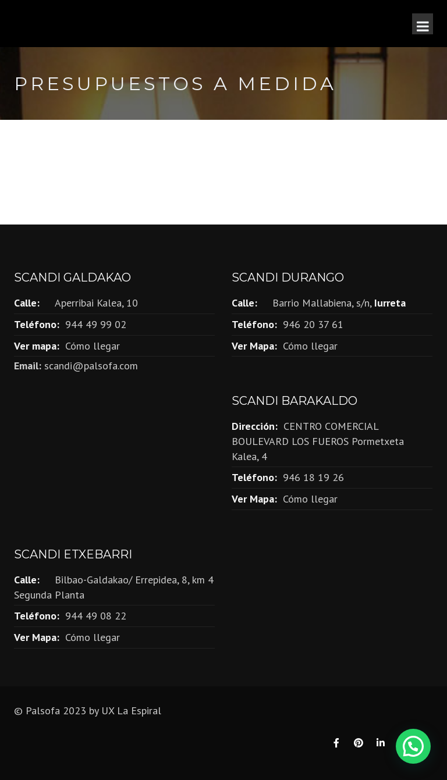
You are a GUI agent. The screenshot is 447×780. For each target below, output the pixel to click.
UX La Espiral (131, 710)
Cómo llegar (92, 345)
